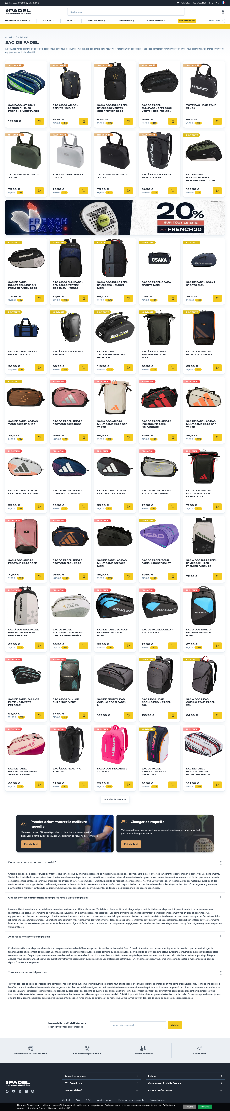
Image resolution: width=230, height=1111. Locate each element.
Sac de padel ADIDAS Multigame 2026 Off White (201, 424)
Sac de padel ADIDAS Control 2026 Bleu (67, 492)
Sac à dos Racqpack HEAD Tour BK (157, 176)
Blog (211, 3)
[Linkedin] (20, 1091)
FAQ (78, 1100)
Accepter (205, 1107)
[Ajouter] (39, 121)
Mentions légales (104, 1100)
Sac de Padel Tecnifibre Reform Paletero (111, 355)
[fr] (223, 2)
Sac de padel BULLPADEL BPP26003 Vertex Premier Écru (68, 633)
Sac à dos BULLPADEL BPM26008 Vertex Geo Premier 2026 (112, 108)
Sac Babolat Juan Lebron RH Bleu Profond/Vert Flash (23, 108)
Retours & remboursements (131, 1100)
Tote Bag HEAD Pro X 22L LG (68, 176)
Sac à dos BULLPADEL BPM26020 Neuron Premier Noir (23, 633)
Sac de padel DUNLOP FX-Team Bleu (157, 631)
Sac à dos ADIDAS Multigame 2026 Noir (154, 355)
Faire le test (31, 844)
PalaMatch (185, 3)
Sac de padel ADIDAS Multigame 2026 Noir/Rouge (156, 424)
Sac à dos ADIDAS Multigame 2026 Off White (112, 424)
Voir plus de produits (115, 799)
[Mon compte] (223, 12)
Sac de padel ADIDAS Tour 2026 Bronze (23, 422)
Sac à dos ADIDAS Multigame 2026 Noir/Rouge (198, 494)
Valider (175, 1025)
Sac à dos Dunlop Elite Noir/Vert (66, 700)
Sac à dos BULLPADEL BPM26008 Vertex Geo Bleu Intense (68, 285)
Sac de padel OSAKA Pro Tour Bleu (22, 353)
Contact (66, 1100)
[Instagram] (26, 1091)
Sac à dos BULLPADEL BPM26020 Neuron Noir (112, 285)
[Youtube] (13, 1091)
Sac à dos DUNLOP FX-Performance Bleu (199, 633)
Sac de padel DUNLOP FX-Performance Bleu (112, 633)
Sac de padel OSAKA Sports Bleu (200, 283)
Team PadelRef (199, 3)
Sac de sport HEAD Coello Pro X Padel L (111, 702)
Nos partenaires (157, 1100)
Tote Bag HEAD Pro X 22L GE (23, 176)
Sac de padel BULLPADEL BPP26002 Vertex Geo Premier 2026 (157, 108)
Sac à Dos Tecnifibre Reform (68, 353)
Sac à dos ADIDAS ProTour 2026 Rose (22, 561)
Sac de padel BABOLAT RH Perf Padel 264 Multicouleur (154, 772)
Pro (217, 3)
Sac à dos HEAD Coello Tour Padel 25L (200, 702)
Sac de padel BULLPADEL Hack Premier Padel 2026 (200, 178)
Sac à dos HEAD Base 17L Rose (112, 770)
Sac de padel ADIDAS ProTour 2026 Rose (67, 422)
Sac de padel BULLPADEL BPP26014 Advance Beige (23, 772)
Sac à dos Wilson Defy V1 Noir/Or (65, 106)
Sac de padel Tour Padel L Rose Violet (156, 561)
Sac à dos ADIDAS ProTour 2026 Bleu (200, 353)
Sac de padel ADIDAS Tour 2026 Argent (156, 492)
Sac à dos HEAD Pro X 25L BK (67, 770)
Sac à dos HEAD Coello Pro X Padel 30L (156, 702)
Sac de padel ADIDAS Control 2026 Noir (112, 492)
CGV (88, 1100)
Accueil (8, 37)
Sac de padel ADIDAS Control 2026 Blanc (23, 492)
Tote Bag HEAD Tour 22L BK (201, 106)
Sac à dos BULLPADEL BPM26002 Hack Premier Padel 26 (201, 563)
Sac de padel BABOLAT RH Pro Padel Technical (198, 772)
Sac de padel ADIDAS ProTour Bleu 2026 (67, 561)
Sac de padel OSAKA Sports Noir (156, 283)
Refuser (189, 1107)
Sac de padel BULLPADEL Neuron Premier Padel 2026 (22, 285)
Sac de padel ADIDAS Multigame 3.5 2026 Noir (112, 563)
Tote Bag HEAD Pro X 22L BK (112, 176)
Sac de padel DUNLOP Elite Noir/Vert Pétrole (23, 702)
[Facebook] (7, 1091)
